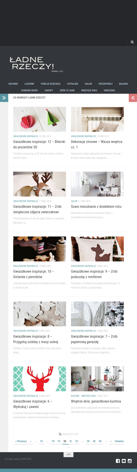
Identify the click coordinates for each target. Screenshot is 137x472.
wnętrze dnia (88, 92)
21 (70, 444)
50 (100, 444)
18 (52, 444)
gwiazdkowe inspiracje (25, 139)
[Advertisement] (68, 23)
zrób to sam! (67, 92)
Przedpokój (103, 84)
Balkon (119, 84)
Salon (74, 204)
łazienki (33, 84)
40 (94, 444)
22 (76, 444)
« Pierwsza (21, 444)
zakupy (50, 92)
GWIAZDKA (107, 92)
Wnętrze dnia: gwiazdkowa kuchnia (96, 405)
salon (87, 84)
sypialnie (73, 84)
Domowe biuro (32, 92)
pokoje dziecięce (52, 84)
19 (58, 444)
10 (41, 444)
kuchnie (18, 84)
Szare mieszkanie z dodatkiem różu (96, 210)
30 (88, 444)
